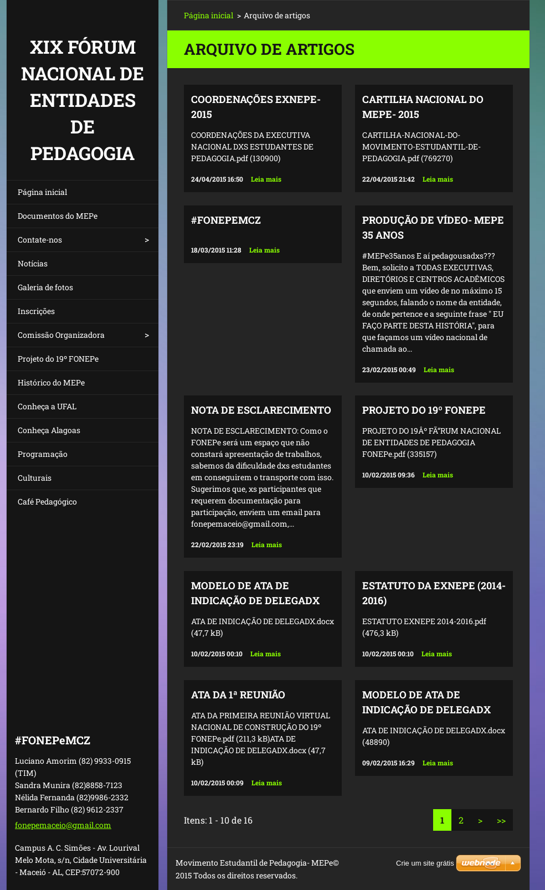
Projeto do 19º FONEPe (58, 358)
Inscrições (36, 311)
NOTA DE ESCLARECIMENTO (261, 409)
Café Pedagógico (47, 501)
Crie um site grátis (425, 863)
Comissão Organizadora (61, 335)
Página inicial (42, 192)
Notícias (33, 263)
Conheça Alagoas (49, 430)
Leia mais (266, 178)
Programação (43, 454)
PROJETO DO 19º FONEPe (424, 409)
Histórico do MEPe (51, 382)
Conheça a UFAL (47, 406)
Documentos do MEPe (57, 215)
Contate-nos (40, 239)
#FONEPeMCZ (226, 220)
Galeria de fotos (45, 287)
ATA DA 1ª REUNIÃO (238, 694)
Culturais (35, 477)
